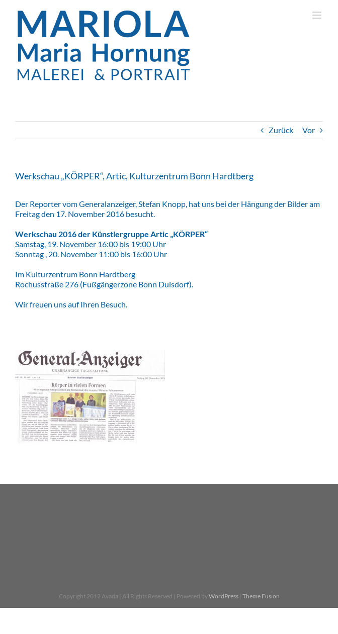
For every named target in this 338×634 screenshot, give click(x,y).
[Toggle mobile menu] (317, 15)
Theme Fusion (261, 596)
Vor (308, 130)
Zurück (281, 130)
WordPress (223, 596)
